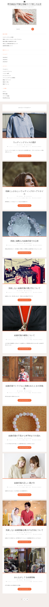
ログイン (4, 91)
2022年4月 (5, 57)
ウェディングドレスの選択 (8, 37)
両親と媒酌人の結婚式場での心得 (9, 41)
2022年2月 (5, 61)
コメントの (6, 96)
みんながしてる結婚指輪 (24, 577)
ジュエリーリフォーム (7, 71)
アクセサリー (5, 69)
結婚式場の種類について (8, 45)
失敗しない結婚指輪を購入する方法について (24, 530)
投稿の (5, 93)
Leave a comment (38, 146)
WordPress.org (6, 98)
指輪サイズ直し (6, 82)
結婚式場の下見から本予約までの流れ (24, 436)
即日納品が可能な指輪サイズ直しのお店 (24, 4)
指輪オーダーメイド (7, 79)
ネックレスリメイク (7, 75)
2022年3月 (5, 59)
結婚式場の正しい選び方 (24, 483)
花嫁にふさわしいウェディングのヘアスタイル (12, 39)
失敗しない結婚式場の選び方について (10, 43)
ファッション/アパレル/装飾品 (9, 77)
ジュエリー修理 (6, 73)
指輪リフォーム (6, 84)
